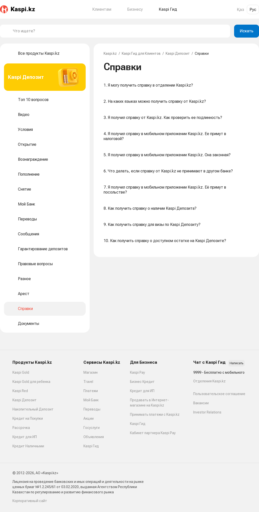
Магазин (90, 372)
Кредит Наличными (28, 446)
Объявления (93, 437)
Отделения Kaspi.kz (209, 381)
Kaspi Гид (91, 446)
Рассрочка (21, 428)
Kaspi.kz (110, 53)
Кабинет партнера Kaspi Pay (153, 433)
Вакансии (201, 403)
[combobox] (119, 31)
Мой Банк (91, 400)
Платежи (90, 391)
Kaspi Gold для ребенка (31, 382)
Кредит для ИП (24, 437)
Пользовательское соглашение (219, 394)
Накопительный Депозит (33, 409)
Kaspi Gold (20, 372)
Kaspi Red (20, 391)
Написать (236, 363)
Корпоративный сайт (29, 501)
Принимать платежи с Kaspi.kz (155, 414)
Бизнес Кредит (142, 382)
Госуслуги (91, 428)
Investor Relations (207, 412)
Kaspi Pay (137, 372)
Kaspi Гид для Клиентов (141, 53)
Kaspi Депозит (178, 53)
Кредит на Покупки (27, 418)
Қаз (240, 9)
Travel (88, 382)
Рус (253, 9)
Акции (88, 418)
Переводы (91, 409)
